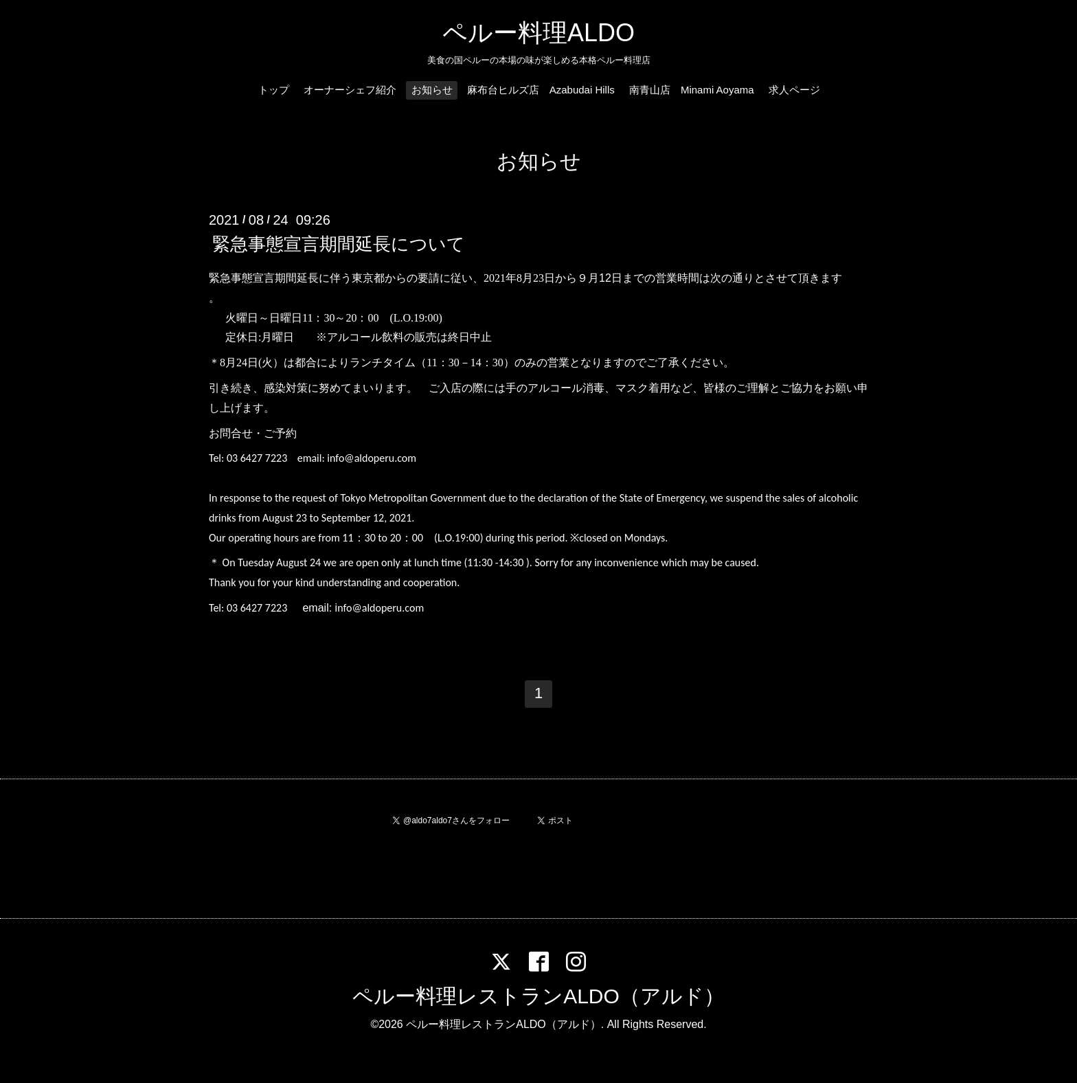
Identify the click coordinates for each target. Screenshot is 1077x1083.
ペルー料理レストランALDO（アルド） (538, 996)
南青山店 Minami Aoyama (691, 90)
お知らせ (432, 90)
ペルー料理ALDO (538, 33)
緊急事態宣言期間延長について (338, 244)
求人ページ (794, 90)
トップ (273, 90)
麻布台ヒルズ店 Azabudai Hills (541, 90)
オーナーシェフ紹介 (350, 90)
